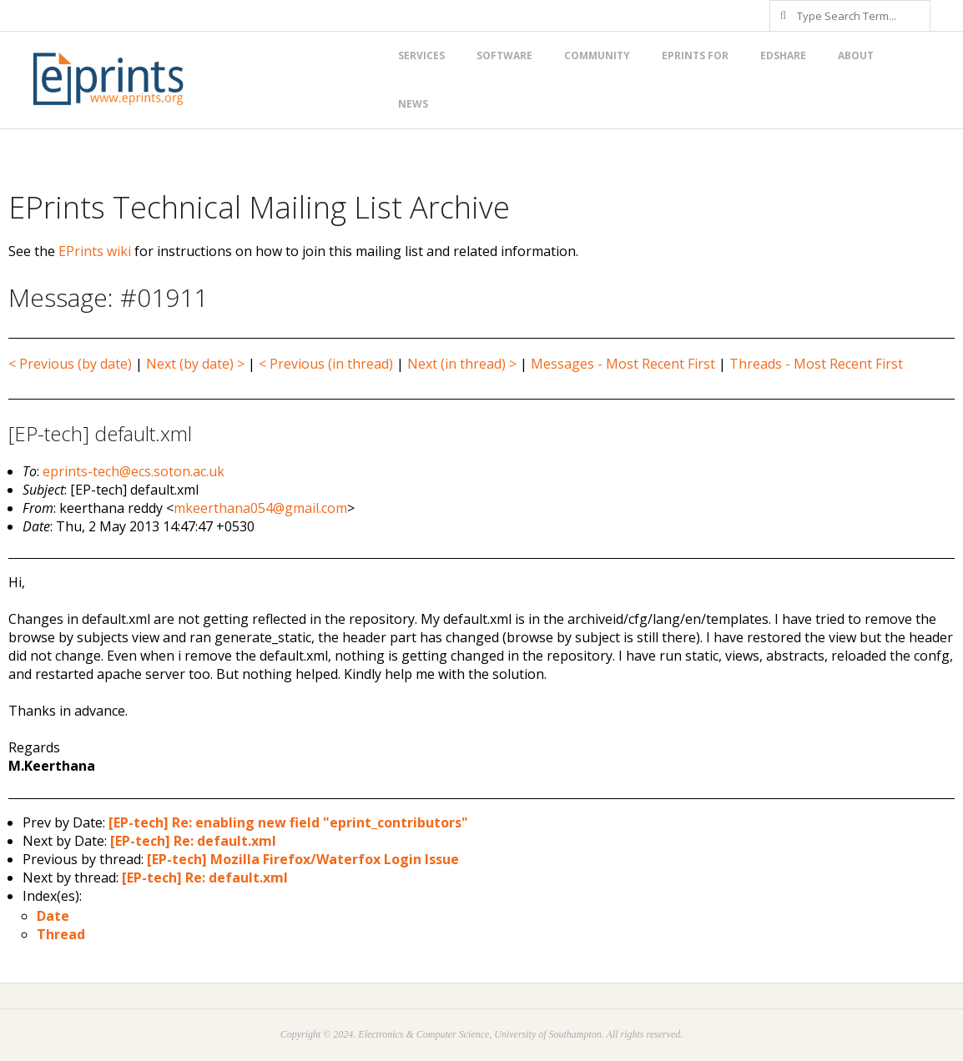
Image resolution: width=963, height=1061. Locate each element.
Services (421, 55)
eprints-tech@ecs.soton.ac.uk (133, 471)
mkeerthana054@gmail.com (260, 508)
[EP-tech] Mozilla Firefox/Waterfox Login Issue (303, 859)
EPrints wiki (94, 251)
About (856, 55)
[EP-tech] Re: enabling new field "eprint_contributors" (288, 822)
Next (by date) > (195, 364)
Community (597, 55)
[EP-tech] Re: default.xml (193, 841)
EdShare (783, 55)
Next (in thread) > (462, 364)
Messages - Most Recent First (623, 364)
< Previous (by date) (70, 364)
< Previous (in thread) (326, 364)
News (413, 104)
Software (504, 55)
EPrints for (695, 55)
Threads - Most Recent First (816, 364)
